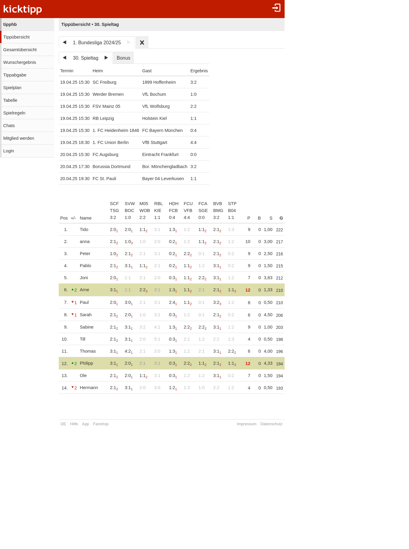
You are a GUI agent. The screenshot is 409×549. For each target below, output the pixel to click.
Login (8, 150)
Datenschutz (262, 424)
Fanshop (100, 424)
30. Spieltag (85, 58)
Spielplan (12, 87)
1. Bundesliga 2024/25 (97, 42)
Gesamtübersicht (20, 49)
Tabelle (10, 100)
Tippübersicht (16, 37)
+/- (73, 218)
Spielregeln (14, 113)
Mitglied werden (18, 138)
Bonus (123, 58)
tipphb (10, 24)
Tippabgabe (15, 75)
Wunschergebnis (19, 62)
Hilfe (74, 424)
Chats (9, 125)
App (85, 424)
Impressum (238, 424)
